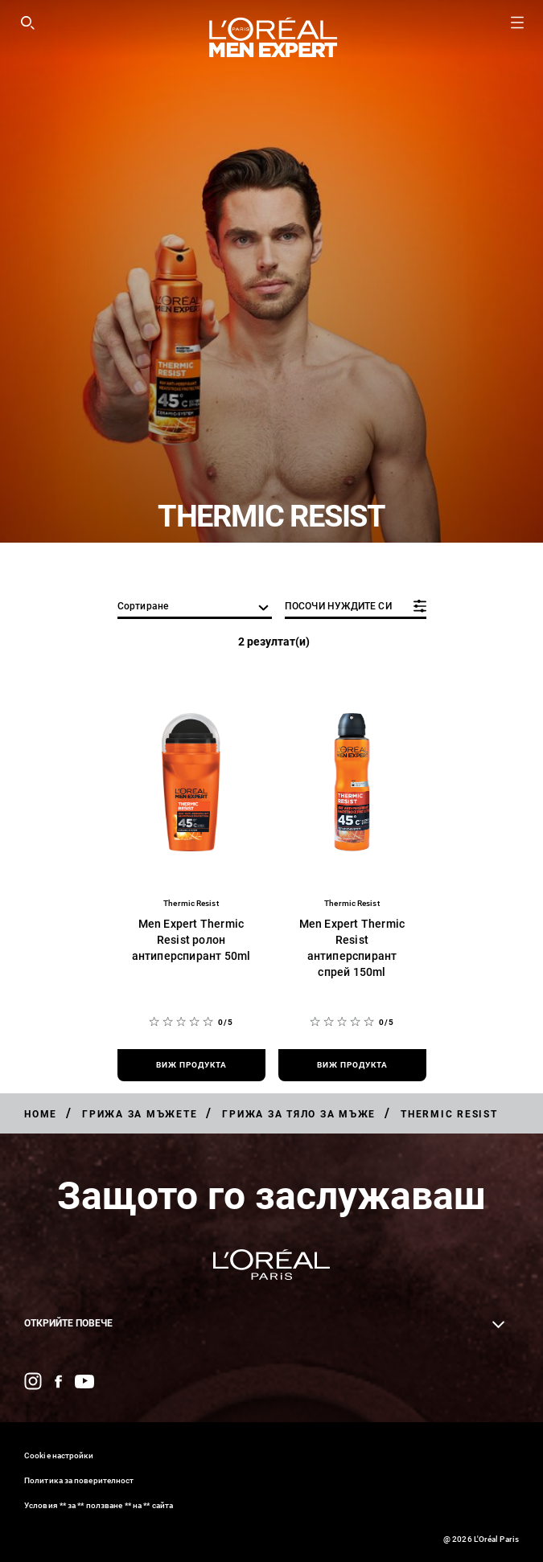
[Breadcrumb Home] (40, 1114)
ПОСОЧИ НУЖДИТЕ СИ (338, 606)
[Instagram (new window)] (33, 1381)
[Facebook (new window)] (58, 1381)
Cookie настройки (59, 1455)
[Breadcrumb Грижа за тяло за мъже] (299, 1114)
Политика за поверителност (79, 1480)
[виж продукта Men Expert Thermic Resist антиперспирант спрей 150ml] (352, 1065)
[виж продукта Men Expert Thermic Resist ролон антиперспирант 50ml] (191, 1065)
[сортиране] (194, 607)
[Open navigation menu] (517, 22)
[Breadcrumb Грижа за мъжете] (139, 1114)
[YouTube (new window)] (84, 1381)
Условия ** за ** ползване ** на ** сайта (98, 1505)
